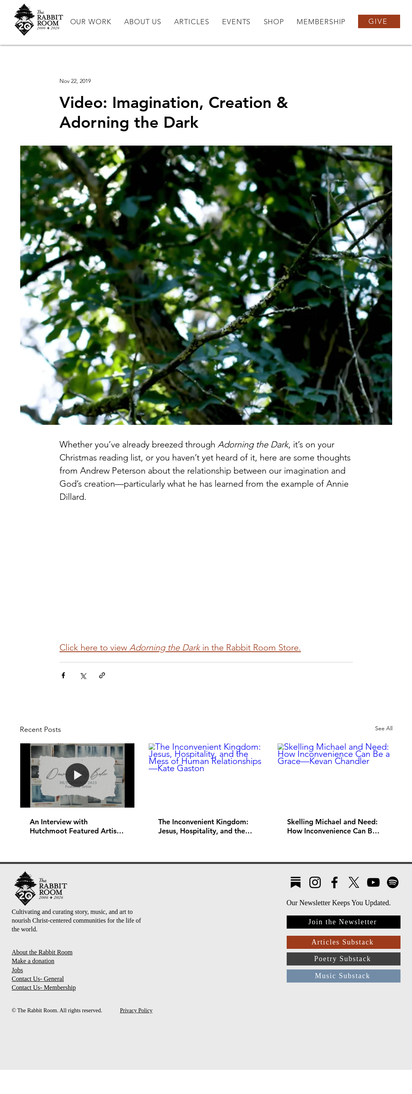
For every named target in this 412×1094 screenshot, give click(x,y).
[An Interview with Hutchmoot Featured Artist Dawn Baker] (77, 775)
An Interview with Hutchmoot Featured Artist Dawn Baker (74, 826)
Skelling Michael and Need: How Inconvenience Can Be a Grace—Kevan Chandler (334, 826)
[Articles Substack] (344, 942)
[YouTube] (373, 882)
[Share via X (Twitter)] (82, 675)
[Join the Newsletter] (344, 922)
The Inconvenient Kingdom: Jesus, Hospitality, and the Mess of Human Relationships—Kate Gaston (204, 826)
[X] (354, 882)
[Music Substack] (344, 976)
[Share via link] (102, 675)
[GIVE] (379, 21)
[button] (90, 21)
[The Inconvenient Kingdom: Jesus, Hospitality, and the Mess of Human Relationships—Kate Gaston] (206, 775)
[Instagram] (315, 882)
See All (384, 728)
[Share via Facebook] (63, 675)
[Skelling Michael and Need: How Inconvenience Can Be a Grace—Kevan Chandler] (335, 775)
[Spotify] (393, 882)
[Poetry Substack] (344, 958)
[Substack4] (295, 882)
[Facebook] (334, 882)
